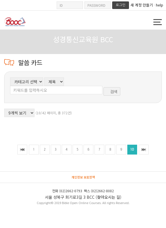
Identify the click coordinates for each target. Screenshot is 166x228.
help (159, 5)
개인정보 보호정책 (83, 177)
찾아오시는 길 (108, 197)
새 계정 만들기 (141, 5)
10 (132, 149)
